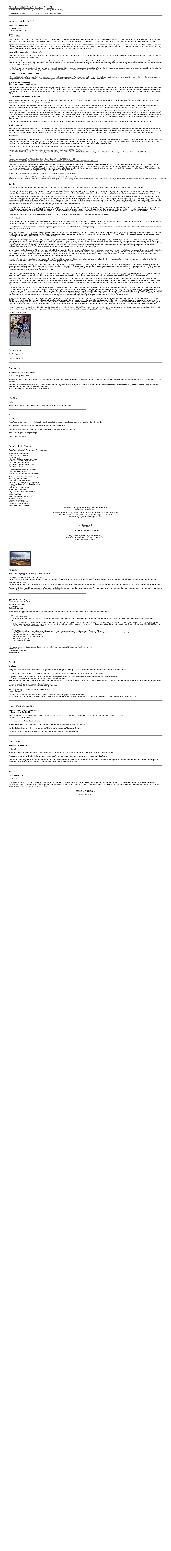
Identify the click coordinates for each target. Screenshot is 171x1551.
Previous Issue (57, 10)
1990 (50, 7)
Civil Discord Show (16, 358)
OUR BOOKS (38, 10)
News (39, 7)
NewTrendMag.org (21, 7)
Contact (47, 10)
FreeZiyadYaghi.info (16, 354)
